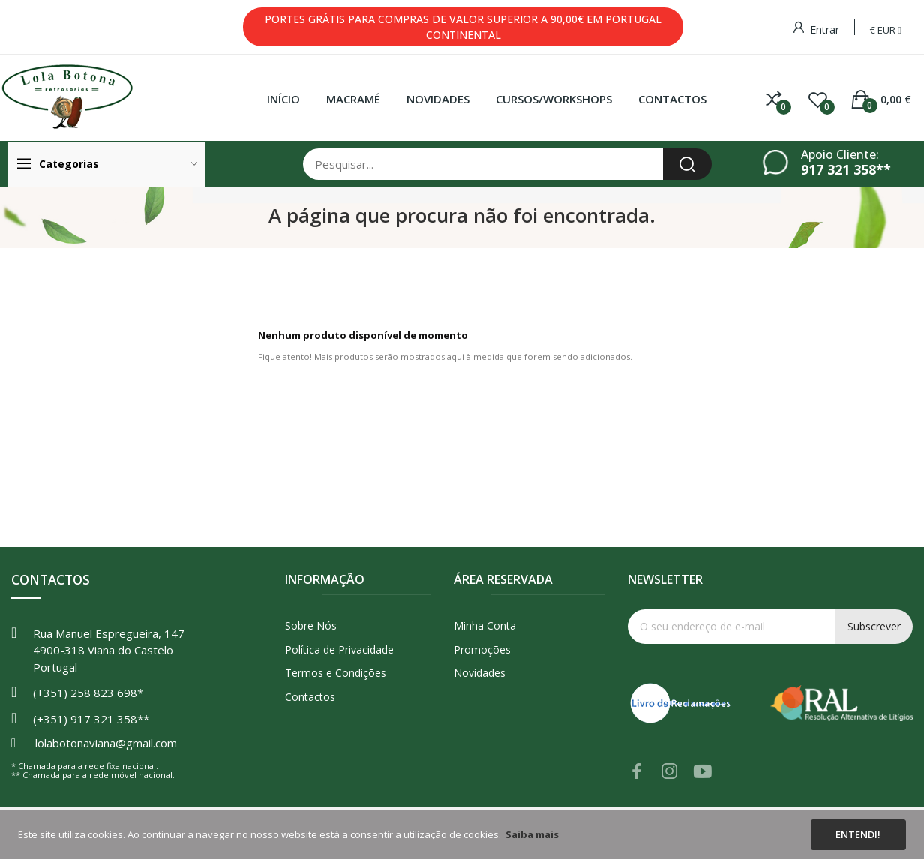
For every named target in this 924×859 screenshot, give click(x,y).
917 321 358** (846, 169)
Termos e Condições (335, 673)
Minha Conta (485, 625)
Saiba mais (532, 834)
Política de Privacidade (339, 649)
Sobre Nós (311, 625)
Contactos (310, 697)
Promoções (482, 649)
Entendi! (858, 834)
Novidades (480, 673)
